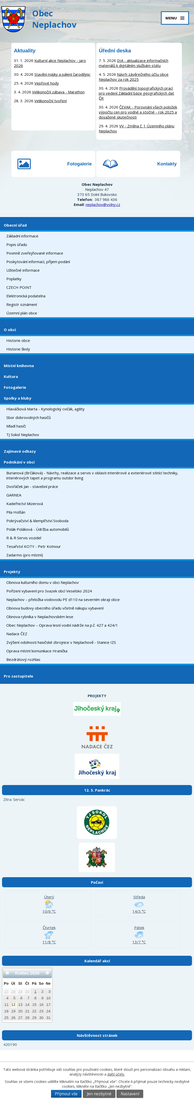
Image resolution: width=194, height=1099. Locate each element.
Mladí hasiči (16, 426)
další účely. (116, 1074)
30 (27, 991)
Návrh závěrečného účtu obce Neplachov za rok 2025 (133, 77)
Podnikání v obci (19, 462)
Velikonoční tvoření (50, 100)
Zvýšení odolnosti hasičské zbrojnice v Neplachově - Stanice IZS (61, 642)
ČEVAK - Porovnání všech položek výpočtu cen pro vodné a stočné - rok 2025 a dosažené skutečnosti (138, 112)
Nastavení (130, 1093)
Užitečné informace (23, 270)
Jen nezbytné (99, 1093)
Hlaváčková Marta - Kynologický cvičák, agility (45, 408)
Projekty (12, 571)
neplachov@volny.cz (103, 204)
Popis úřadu (16, 244)
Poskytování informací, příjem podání (38, 261)
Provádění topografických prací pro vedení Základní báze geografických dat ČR (136, 93)
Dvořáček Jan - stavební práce (32, 486)
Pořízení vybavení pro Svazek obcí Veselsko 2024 (49, 590)
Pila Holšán (15, 512)
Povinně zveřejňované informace (34, 253)
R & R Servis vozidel (23, 537)
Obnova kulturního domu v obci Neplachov (42, 582)
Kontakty (167, 163)
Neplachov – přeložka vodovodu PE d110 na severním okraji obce (63, 599)
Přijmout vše (66, 1093)
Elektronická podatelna (25, 295)
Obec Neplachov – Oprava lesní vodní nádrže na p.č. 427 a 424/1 (62, 625)
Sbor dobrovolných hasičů (28, 417)
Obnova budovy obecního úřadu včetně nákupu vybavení (55, 608)
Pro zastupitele (18, 676)
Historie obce (18, 340)
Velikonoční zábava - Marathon (58, 91)
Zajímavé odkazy (20, 451)
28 (13, 991)
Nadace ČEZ (16, 633)
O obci (10, 329)
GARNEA (13, 495)
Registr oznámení (21, 304)
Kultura (11, 376)
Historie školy (18, 348)
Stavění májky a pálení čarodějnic (62, 74)
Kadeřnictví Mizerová (24, 503)
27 (6, 991)
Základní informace (22, 235)
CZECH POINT (19, 287)
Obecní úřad (15, 225)
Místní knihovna (19, 365)
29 (20, 991)
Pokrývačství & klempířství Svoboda (37, 520)
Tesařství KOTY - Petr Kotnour (33, 546)
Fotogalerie (79, 163)
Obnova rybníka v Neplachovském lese (39, 616)
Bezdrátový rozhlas (23, 659)
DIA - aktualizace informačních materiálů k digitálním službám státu (133, 63)
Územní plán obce (21, 312)
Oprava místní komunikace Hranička (36, 650)
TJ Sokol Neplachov (22, 434)
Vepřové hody (46, 83)
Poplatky (13, 278)
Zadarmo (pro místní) (24, 554)
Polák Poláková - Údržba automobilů (37, 529)
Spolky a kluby (17, 398)
